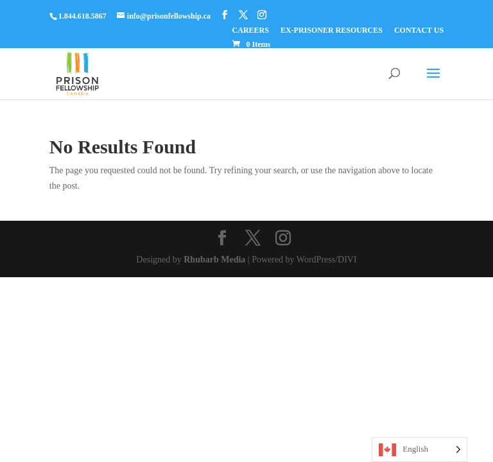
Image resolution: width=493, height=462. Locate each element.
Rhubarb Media (214, 259)
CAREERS (250, 30)
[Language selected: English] (419, 449)
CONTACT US (419, 30)
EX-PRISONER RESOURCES (332, 30)
